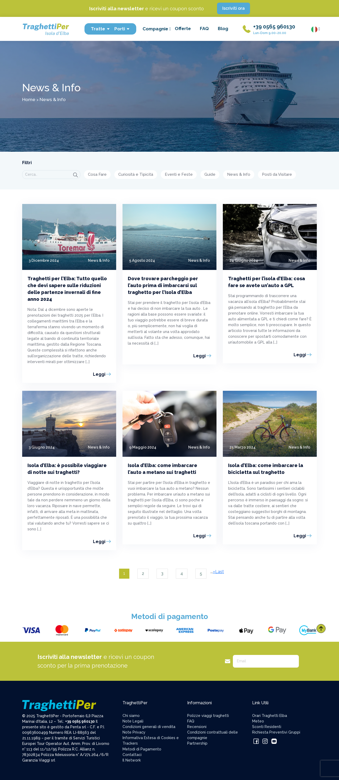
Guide (209, 174)
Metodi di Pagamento (142, 749)
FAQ (204, 28)
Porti (122, 28)
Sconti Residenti (266, 727)
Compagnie (157, 28)
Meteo (258, 721)
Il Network (132, 760)
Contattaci (132, 755)
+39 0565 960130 (274, 26)
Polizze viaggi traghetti (208, 716)
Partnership (197, 743)
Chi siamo (131, 716)
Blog (223, 28)
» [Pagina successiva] (214, 571)
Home (28, 99)
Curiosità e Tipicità (135, 174)
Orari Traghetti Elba (269, 716)
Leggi (99, 374)
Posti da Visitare (277, 174)
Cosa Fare (97, 174)
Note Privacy (134, 732)
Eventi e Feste (179, 174)
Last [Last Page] (219, 571)
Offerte (183, 28)
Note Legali (133, 721)
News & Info (238, 174)
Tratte (100, 28)
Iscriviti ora (233, 8)
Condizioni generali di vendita (149, 727)
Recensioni (196, 727)
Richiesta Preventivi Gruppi (276, 732)
